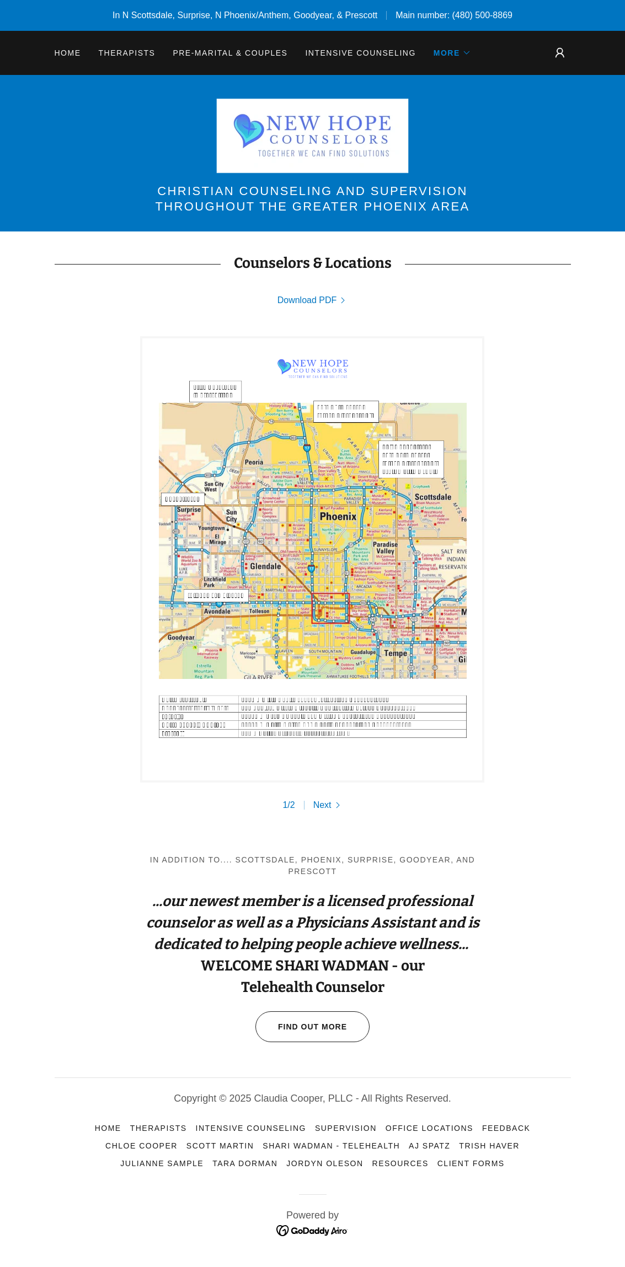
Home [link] (68, 52)
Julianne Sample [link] (162, 1163)
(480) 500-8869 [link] (482, 15)
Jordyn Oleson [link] (324, 1163)
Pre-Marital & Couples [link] (230, 52)
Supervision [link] (346, 1128)
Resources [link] (400, 1163)
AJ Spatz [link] (429, 1145)
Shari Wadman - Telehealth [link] (331, 1145)
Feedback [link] (506, 1128)
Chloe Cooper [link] (141, 1145)
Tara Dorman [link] (244, 1163)
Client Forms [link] (471, 1163)
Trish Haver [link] (489, 1145)
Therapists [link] (127, 52)
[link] (312, 135)
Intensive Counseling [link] (360, 52)
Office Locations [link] (429, 1128)
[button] (452, 53)
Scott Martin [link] (220, 1145)
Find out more (301, 1026)
